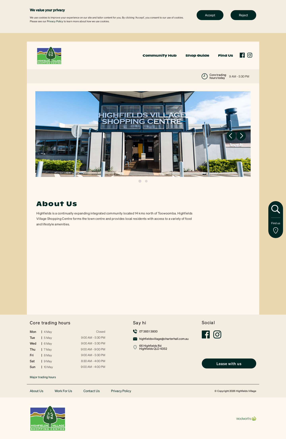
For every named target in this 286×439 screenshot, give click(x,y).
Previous (231, 136)
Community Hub (160, 55)
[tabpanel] (143, 134)
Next (241, 136)
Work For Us (63, 391)
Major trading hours (43, 377)
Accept (210, 15)
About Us (36, 391)
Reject (243, 15)
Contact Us (91, 391)
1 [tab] (140, 181)
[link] (49, 55)
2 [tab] (146, 181)
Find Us (225, 55)
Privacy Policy (55, 21)
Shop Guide (197, 55)
